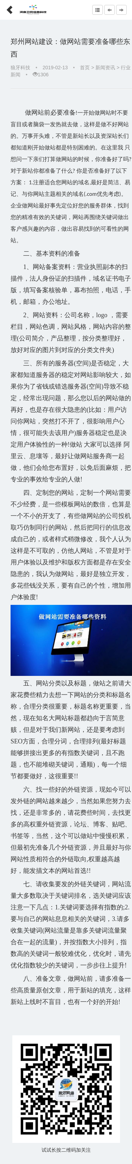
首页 (85, 67)
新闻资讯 (105, 67)
